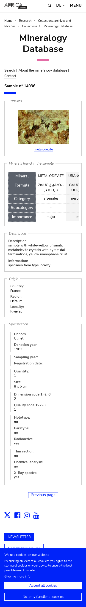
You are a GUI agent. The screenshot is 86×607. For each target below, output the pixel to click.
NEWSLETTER (19, 537)
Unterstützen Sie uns (24, 548)
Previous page (43, 494)
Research (25, 21)
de (61, 5)
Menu (76, 5)
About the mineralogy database (43, 70)
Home (8, 21)
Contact (10, 76)
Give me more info (17, 580)
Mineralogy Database (58, 26)
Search (9, 70)
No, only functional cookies (43, 600)
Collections (29, 26)
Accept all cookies (43, 589)
